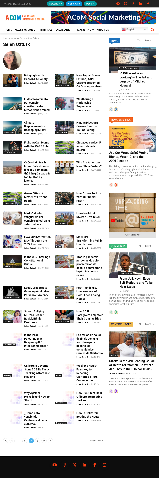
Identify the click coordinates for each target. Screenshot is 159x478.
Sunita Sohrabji (116, 373)
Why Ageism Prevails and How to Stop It (37, 396)
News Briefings (121, 119)
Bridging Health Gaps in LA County (36, 77)
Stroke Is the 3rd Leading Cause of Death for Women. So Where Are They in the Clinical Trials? (132, 365)
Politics (7, 247)
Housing (59, 298)
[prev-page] (5, 440)
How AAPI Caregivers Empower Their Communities (89, 315)
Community (118, 246)
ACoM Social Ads (132, 235)
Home (6, 38)
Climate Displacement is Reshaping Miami (35, 126)
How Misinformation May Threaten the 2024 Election (37, 240)
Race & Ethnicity (62, 85)
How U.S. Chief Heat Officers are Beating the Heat (89, 396)
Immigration (61, 223)
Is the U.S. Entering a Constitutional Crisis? (37, 260)
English (128, 30)
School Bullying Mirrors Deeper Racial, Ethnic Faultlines (34, 317)
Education (8, 321)
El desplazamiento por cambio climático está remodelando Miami (37, 104)
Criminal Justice (125, 273)
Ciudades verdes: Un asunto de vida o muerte (89, 146)
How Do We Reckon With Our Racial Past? (88, 197)
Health (6, 85)
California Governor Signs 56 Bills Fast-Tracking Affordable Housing (37, 371)
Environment (9, 132)
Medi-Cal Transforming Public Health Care (89, 240)
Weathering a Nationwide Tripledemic (84, 102)
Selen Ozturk (30, 83)
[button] (152, 29)
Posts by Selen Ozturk (29, 38)
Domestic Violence (11, 298)
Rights (59, 172)
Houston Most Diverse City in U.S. (88, 215)
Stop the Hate (61, 132)
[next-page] (50, 440)
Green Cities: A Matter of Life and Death (35, 197)
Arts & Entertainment (128, 68)
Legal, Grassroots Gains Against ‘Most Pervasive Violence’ (37, 291)
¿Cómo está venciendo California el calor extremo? (35, 418)
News (114, 40)
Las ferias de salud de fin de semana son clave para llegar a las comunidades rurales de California (89, 344)
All (140, 245)
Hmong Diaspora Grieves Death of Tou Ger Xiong (87, 126)
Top (139, 40)
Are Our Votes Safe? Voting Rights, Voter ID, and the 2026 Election (128, 157)
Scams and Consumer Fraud (10, 151)
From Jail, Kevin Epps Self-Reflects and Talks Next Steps (136, 283)
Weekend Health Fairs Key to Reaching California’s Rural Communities (87, 373)
